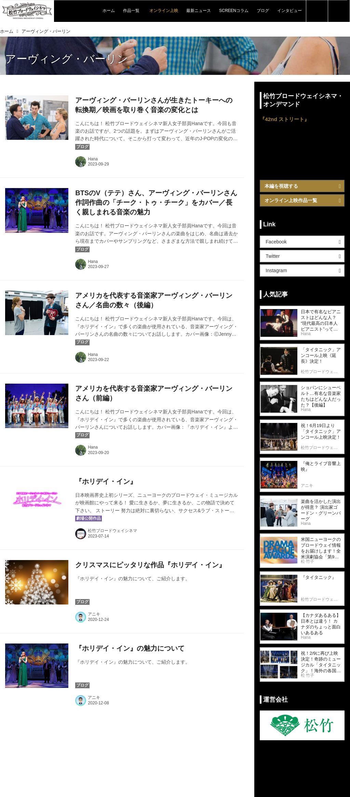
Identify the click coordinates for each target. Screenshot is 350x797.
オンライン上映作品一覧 (291, 200)
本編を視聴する (281, 186)
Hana (93, 159)
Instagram (276, 270)
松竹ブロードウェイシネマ (112, 530)
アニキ (94, 614)
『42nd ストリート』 (284, 119)
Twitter (273, 256)
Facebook (276, 241)
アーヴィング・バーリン (66, 59)
